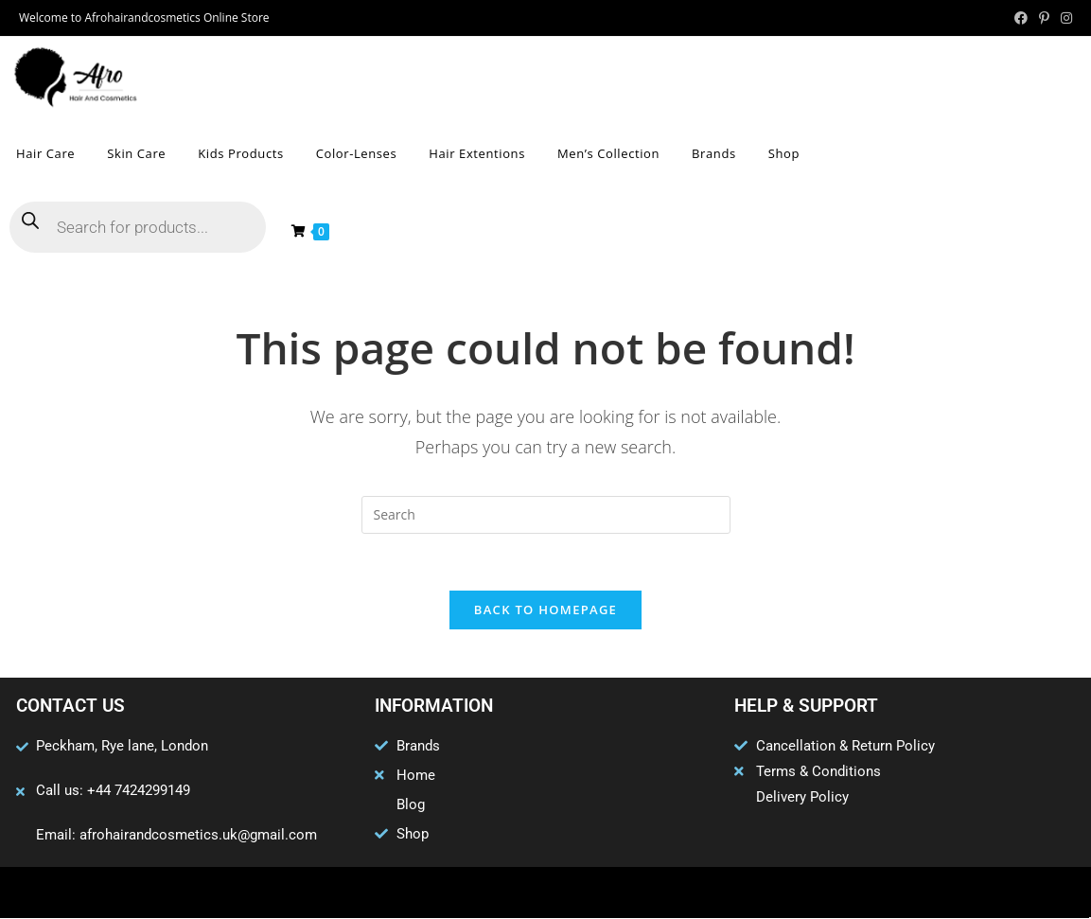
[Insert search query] (545, 515)
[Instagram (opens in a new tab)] (1063, 18)
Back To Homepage (545, 610)
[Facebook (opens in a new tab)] (1021, 18)
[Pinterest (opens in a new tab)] (1044, 18)
